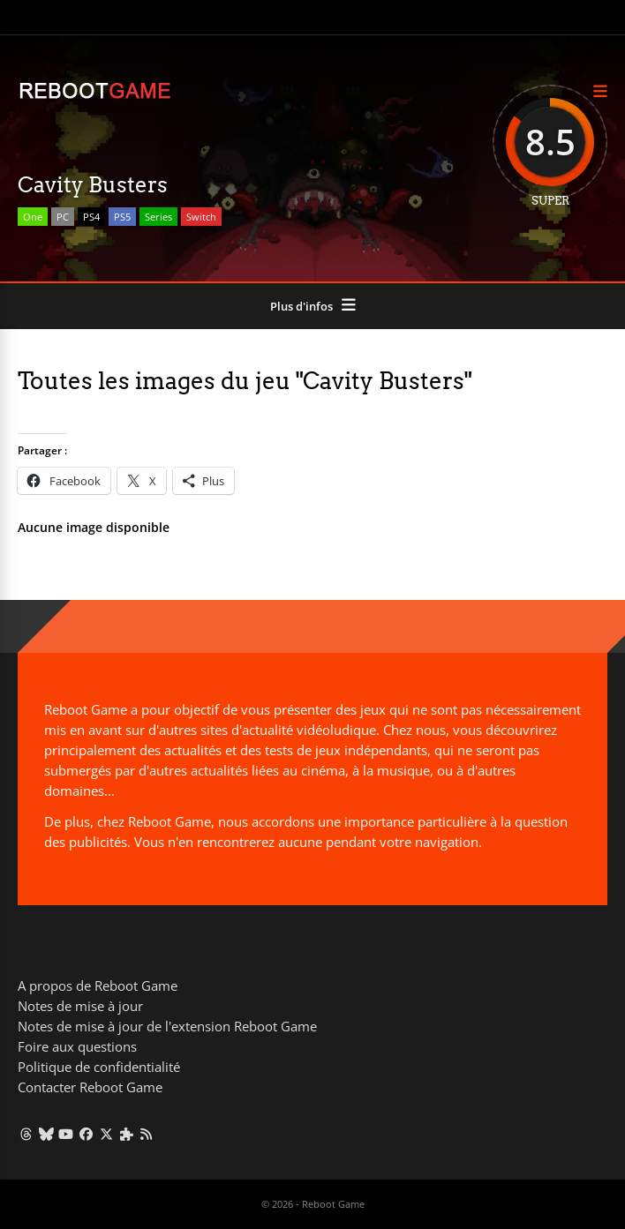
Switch (201, 216)
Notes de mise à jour (80, 1006)
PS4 (91, 216)
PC (62, 216)
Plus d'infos (301, 306)
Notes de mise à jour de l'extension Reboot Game (167, 1026)
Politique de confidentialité (99, 1066)
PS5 (122, 216)
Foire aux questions (77, 1046)
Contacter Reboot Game (90, 1087)
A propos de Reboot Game (97, 985)
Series (158, 216)
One (32, 216)
